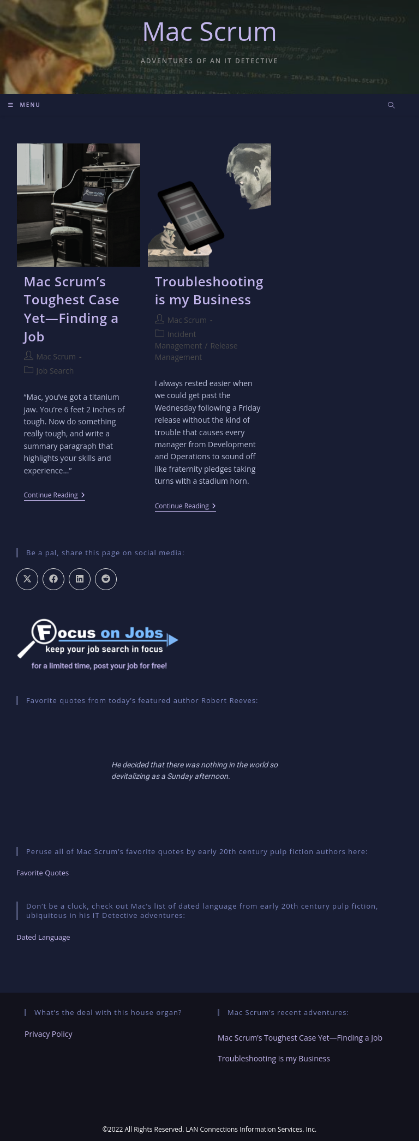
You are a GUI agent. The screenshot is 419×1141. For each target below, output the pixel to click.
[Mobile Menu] (24, 105)
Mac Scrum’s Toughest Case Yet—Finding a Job (72, 308)
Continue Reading (54, 496)
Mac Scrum (209, 31)
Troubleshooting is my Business (209, 290)
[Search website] (391, 106)
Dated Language (43, 937)
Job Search (55, 370)
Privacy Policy (48, 1034)
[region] (209, 770)
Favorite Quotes (42, 873)
